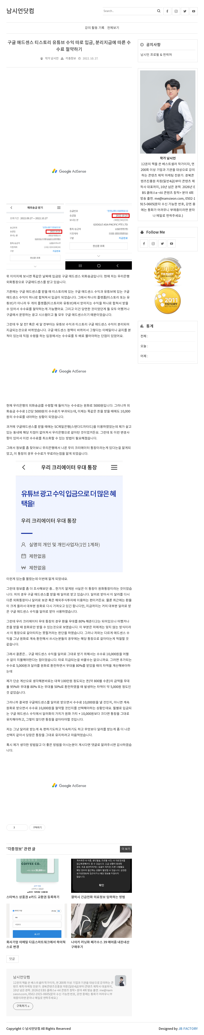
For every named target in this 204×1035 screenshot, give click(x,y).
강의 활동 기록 (94, 28)
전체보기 (113, 28)
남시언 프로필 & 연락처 (156, 55)
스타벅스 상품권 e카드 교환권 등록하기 (32, 897)
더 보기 (126, 849)
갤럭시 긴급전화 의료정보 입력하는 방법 (98, 897)
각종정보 (71, 58)
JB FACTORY (188, 1028)
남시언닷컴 (21, 977)
